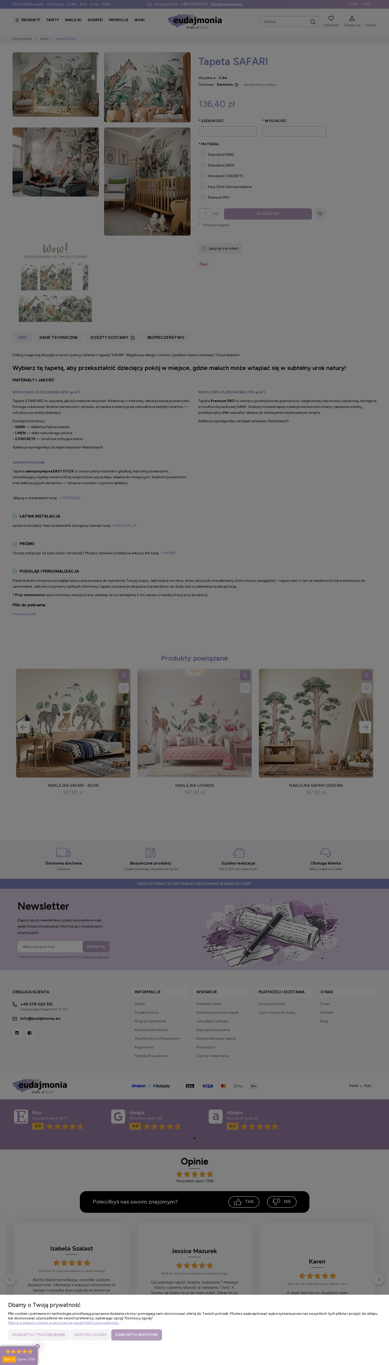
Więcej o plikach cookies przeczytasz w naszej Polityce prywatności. (63, 1323)
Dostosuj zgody (90, 1335)
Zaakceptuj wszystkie (136, 1335)
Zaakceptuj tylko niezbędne (39, 1335)
